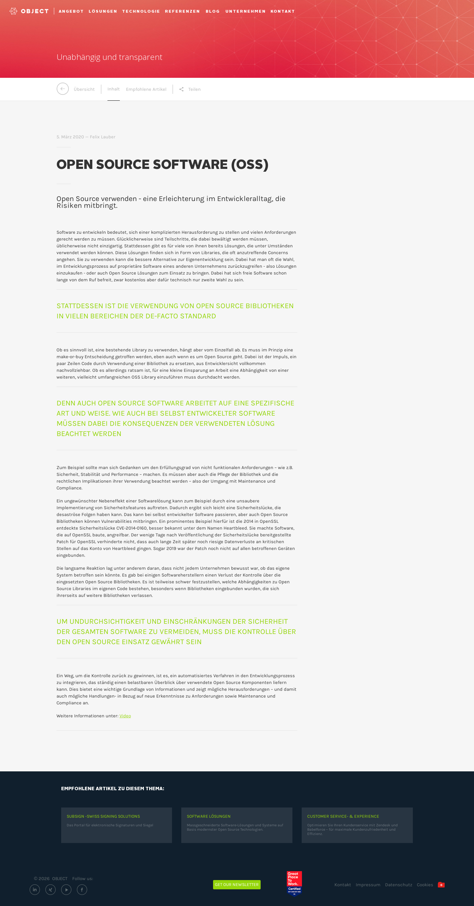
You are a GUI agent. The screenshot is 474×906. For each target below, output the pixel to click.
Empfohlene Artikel (146, 89)
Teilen (190, 89)
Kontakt (342, 884)
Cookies (425, 884)
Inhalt (113, 89)
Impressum (368, 884)
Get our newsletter (237, 884)
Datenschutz (398, 884)
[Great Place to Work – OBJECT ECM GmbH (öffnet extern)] (299, 884)
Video (125, 716)
